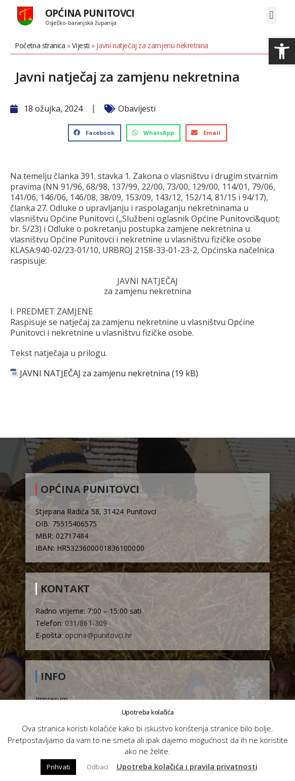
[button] (282, 51)
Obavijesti (137, 108)
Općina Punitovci (90, 13)
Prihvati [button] (58, 766)
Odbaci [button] (97, 766)
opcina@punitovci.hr (98, 635)
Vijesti (80, 45)
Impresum (51, 699)
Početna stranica (40, 45)
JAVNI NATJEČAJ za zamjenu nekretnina (95, 373)
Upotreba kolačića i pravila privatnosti (187, 766)
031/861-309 (86, 623)
